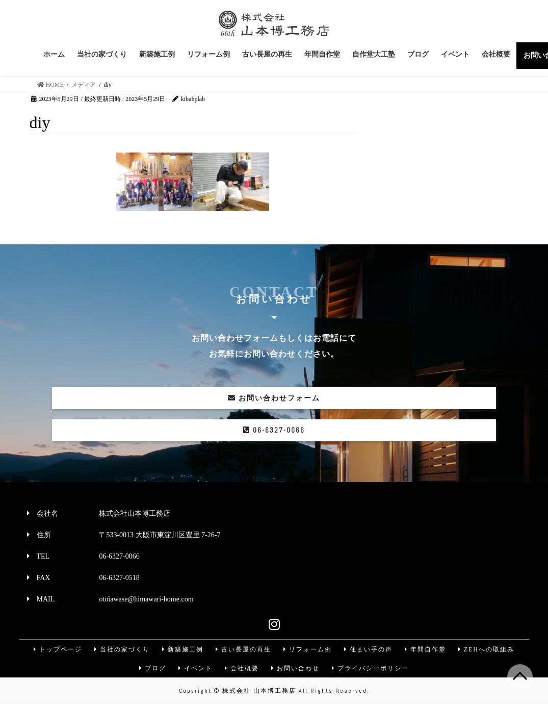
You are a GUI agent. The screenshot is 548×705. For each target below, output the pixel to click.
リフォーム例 (307, 649)
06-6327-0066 (274, 430)
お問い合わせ (296, 668)
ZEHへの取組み (488, 649)
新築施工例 (182, 649)
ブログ (152, 668)
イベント (195, 668)
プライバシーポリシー (371, 668)
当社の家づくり (121, 649)
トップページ (56, 649)
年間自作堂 (427, 649)
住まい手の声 (369, 649)
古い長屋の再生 (243, 649)
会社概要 (242, 668)
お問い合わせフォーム (274, 398)
